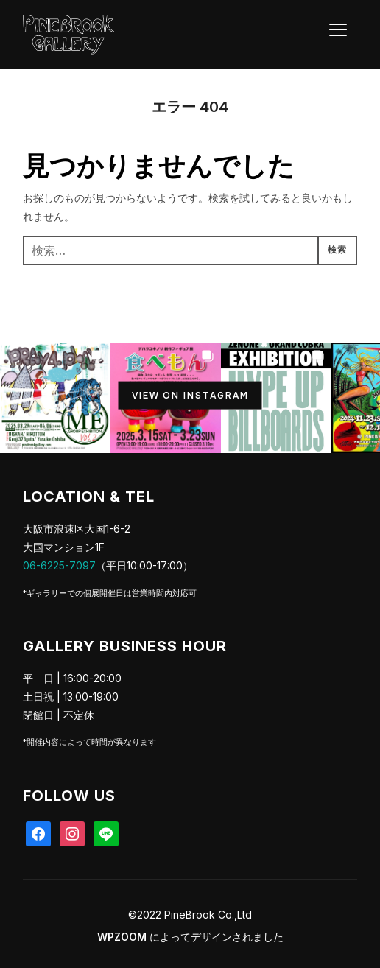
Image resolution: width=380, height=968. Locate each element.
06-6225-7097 (59, 565)
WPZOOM (122, 936)
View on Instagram (190, 395)
